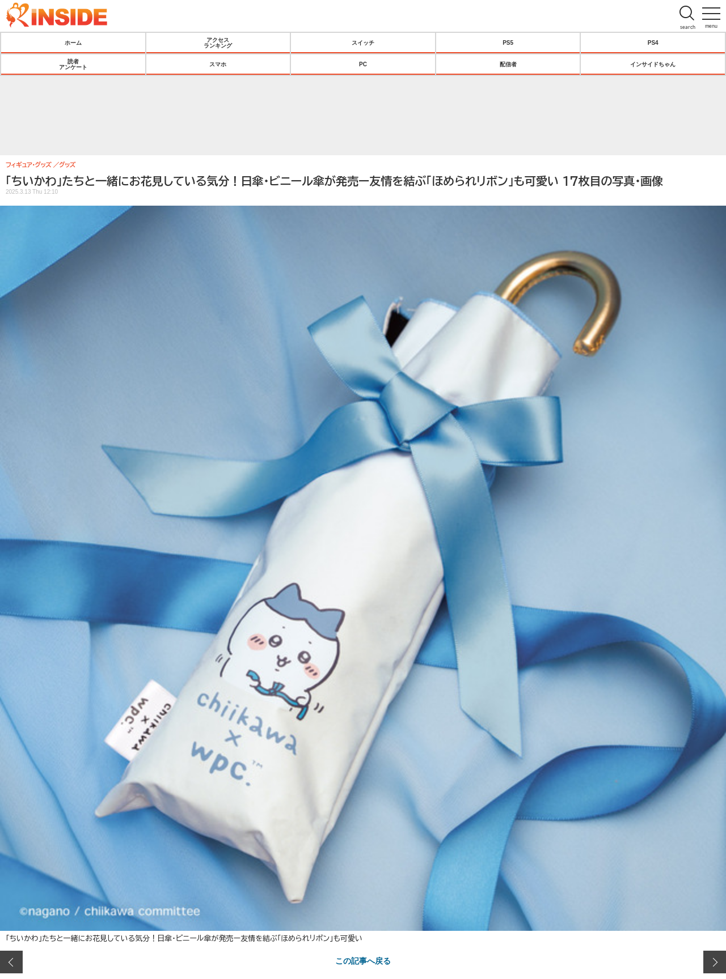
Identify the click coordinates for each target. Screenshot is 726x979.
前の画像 (11, 962)
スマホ (217, 64)
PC (363, 64)
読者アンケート (73, 64)
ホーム (73, 42)
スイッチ (363, 42)
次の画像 (714, 962)
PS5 (508, 42)
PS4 (653, 42)
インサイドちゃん (653, 64)
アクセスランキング (218, 42)
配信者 (508, 64)
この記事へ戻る (363, 960)
